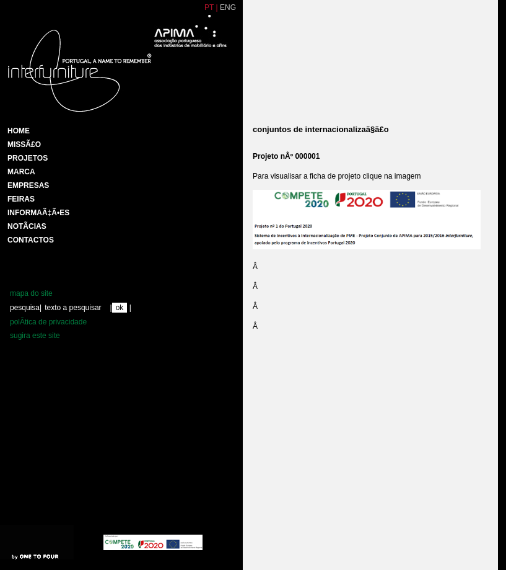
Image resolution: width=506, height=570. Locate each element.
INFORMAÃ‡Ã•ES (38, 212)
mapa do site (31, 293)
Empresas (28, 185)
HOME (18, 131)
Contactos (30, 240)
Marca (21, 171)
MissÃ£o (24, 144)
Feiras (21, 199)
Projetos (27, 158)
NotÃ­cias (26, 226)
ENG (228, 7)
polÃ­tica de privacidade (48, 322)
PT (209, 7)
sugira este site (35, 335)
